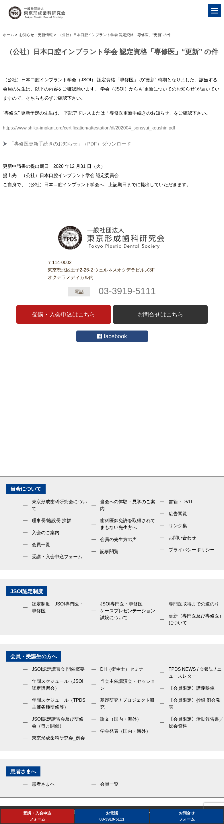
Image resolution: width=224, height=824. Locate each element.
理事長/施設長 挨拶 (51, 520)
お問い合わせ (182, 537)
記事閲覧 (109, 551)
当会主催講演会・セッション (127, 685)
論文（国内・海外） (120, 719)
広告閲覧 (178, 513)
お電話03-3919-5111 (111, 816)
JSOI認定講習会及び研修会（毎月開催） (57, 722)
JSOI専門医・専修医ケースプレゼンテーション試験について (127, 610)
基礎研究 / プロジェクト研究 (127, 703)
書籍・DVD (180, 501)
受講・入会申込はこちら (63, 314)
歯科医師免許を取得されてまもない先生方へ (127, 524)
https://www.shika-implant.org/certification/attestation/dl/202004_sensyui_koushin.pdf (89, 127)
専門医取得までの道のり (194, 603)
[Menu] (214, 10)
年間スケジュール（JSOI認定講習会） (57, 685)
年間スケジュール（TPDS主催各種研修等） (58, 703)
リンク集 (178, 525)
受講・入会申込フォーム (57, 556)
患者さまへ (43, 784)
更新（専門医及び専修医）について (196, 619)
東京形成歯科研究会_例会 (58, 737)
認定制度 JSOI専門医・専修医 (57, 607)
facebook (112, 336)
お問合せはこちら (160, 314)
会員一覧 (41, 544)
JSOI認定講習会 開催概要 (58, 669)
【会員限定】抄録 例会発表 (194, 703)
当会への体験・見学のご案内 (127, 505)
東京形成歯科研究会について (59, 505)
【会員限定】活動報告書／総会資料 (196, 722)
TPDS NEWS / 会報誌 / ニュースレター (195, 673)
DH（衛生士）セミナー (124, 669)
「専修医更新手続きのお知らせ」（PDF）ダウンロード (70, 144)
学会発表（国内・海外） (125, 731)
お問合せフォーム (187, 816)
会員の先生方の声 (118, 539)
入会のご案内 (45, 532)
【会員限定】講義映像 (192, 688)
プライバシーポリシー (192, 549)
